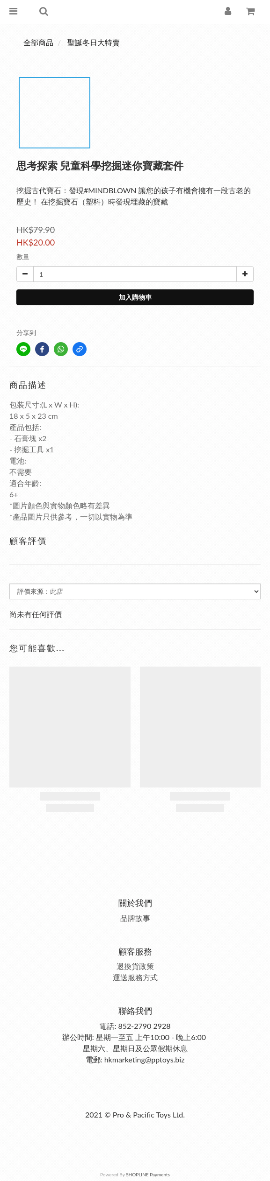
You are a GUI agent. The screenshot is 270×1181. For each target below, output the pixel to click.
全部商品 (38, 42)
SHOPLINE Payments (148, 1174)
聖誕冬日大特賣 (93, 42)
